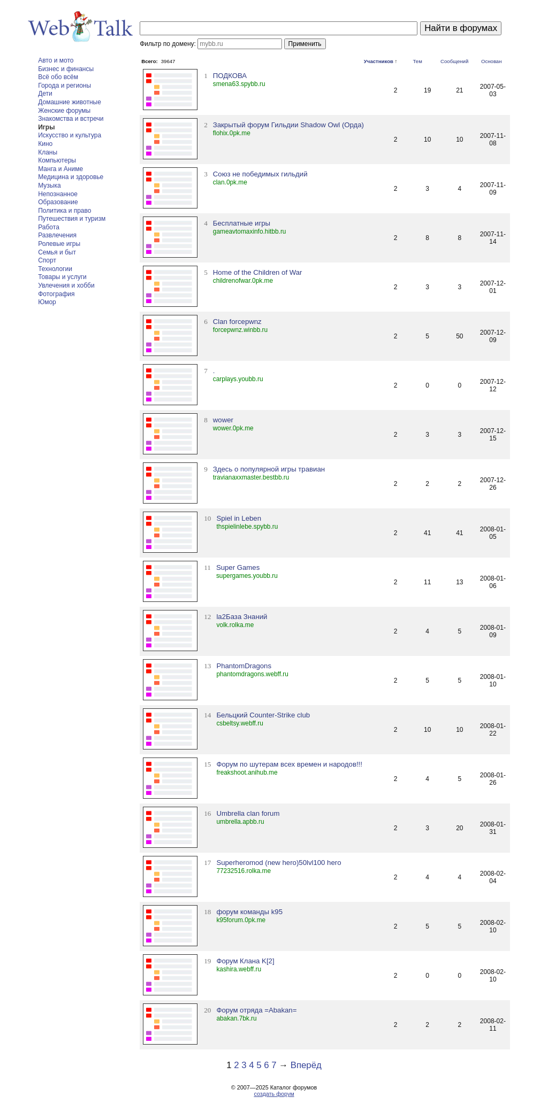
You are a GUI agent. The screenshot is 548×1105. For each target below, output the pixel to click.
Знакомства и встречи (70, 118)
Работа (48, 227)
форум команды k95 (249, 912)
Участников (378, 61)
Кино (45, 144)
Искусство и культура (69, 135)
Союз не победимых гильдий (260, 174)
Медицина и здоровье (70, 177)
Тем (417, 61)
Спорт (47, 260)
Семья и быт (57, 252)
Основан (491, 61)
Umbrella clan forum (247, 813)
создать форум (274, 1094)
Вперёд (306, 1065)
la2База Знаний (241, 617)
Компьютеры (57, 160)
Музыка (49, 185)
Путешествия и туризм (71, 218)
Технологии (55, 269)
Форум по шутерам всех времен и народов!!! (289, 764)
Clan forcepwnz (237, 322)
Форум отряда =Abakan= (256, 1010)
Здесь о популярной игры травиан (269, 469)
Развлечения (57, 235)
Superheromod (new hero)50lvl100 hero (278, 863)
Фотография (56, 294)
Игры (46, 127)
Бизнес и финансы (66, 69)
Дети (45, 93)
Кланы (47, 152)
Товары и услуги (62, 277)
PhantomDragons (243, 666)
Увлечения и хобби (66, 285)
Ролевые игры (59, 244)
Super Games (238, 567)
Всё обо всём (58, 77)
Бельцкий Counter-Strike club (263, 715)
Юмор (47, 302)
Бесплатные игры (241, 223)
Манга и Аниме (60, 169)
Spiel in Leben (238, 518)
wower (223, 420)
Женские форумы (64, 110)
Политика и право (64, 210)
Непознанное (58, 194)
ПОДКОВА (230, 76)
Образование (58, 202)
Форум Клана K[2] (245, 961)
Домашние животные (69, 102)
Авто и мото (55, 60)
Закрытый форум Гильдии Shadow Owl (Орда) (288, 125)
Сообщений (454, 61)
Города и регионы (64, 85)
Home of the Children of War (257, 272)
